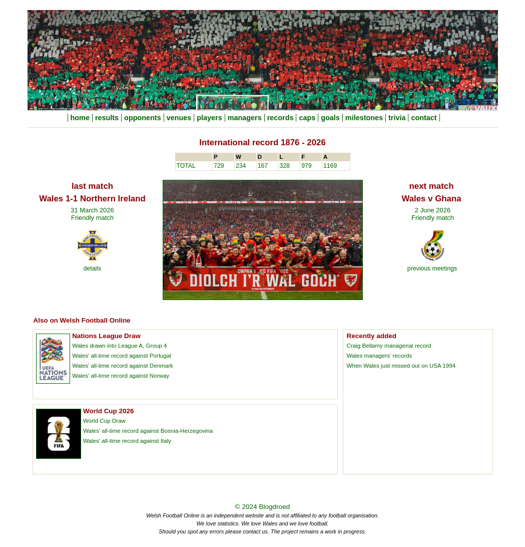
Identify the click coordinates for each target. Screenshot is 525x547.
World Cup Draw (104, 420)
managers (245, 118)
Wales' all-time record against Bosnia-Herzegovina (148, 430)
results (107, 118)
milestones (364, 118)
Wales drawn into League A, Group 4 (119, 345)
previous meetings (432, 268)
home (80, 118)
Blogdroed (274, 506)
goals (330, 118)
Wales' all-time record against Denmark (122, 365)
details (92, 268)
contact (423, 118)
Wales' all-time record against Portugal (121, 355)
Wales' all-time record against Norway (120, 375)
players (209, 118)
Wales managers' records (379, 355)
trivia (396, 118)
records (280, 118)
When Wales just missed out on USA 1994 (401, 365)
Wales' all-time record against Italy (127, 440)
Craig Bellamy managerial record (389, 345)
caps (307, 118)
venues (179, 118)
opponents (142, 118)
